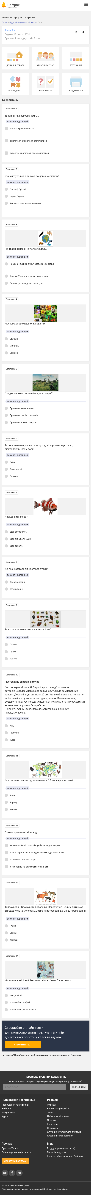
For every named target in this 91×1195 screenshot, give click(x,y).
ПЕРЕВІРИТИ (78, 1087)
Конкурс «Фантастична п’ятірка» (65, 1156)
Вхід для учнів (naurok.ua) (61, 1148)
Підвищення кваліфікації (15, 1104)
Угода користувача (11, 1189)
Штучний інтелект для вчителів (64, 1131)
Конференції (8, 1112)
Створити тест (23, 1044)
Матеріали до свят (57, 1152)
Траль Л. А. (10, 30)
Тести (50, 1112)
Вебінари (6, 1108)
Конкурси (52, 1124)
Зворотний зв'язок (15, 1160)
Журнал (51, 1104)
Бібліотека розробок (58, 1108)
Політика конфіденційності (56, 1189)
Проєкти (52, 1120)
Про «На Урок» (10, 1148)
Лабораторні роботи (58, 1116)
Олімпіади (52, 1128)
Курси (5, 1116)
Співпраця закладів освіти (16, 1152)
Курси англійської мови (60, 1135)
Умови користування (32, 1189)
